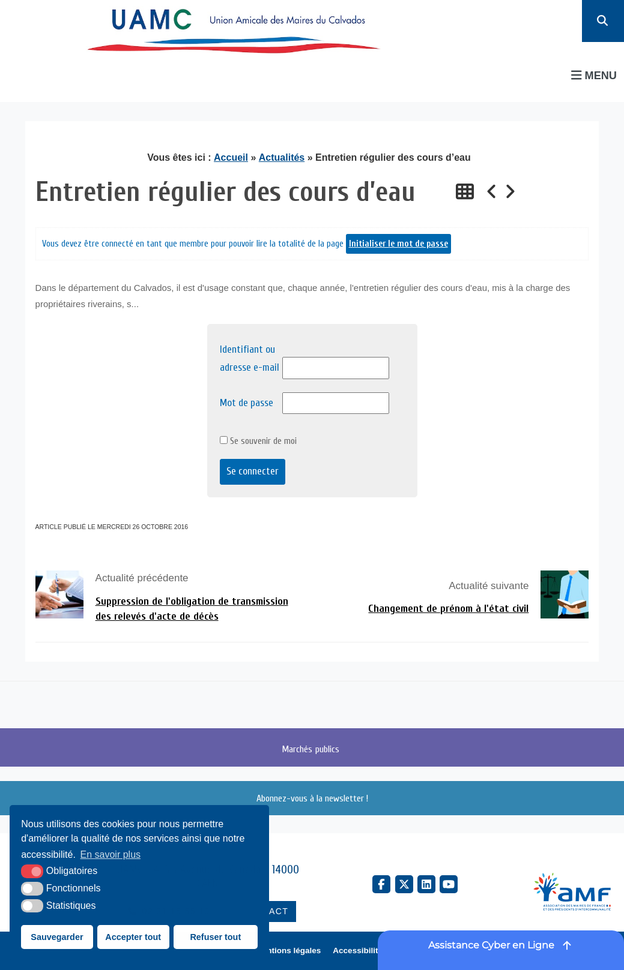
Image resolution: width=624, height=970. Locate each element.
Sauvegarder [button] (57, 937)
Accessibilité (358, 950)
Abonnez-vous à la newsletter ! (312, 798)
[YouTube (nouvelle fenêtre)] (449, 884)
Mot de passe (246, 403)
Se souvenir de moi (258, 441)
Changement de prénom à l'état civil (448, 608)
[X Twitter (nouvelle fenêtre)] (404, 884)
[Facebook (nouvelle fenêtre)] (381, 884)
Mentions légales (288, 950)
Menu (594, 75)
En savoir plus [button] (110, 854)
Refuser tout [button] (215, 937)
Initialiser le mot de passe (398, 244)
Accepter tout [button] (133, 937)
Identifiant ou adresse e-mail (249, 359)
